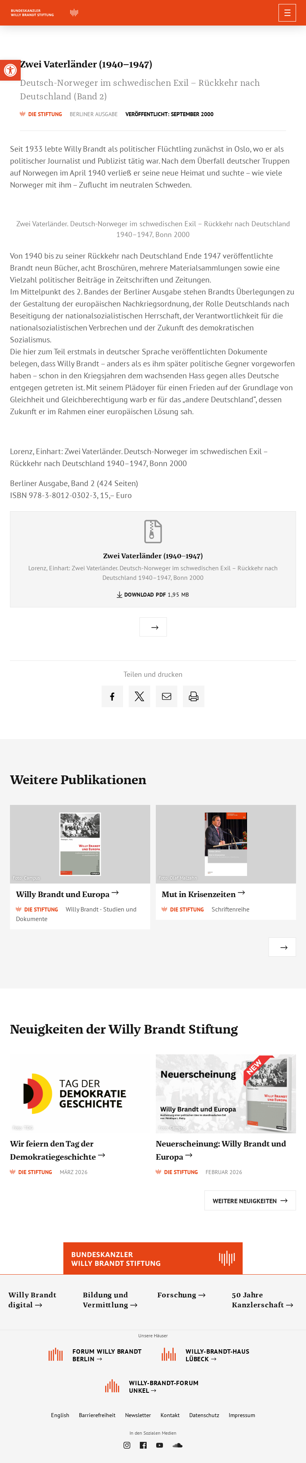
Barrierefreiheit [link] (97, 1415)
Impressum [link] (242, 1415)
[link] (10, 70)
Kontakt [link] (170, 1415)
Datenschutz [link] (204, 1415)
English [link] (60, 1415)
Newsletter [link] (138, 1415)
